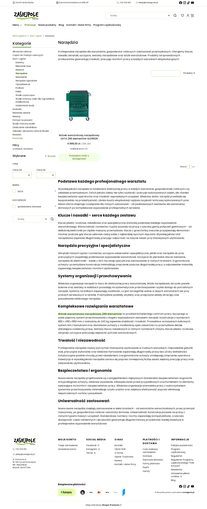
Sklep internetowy (102, 505)
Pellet (18, 91)
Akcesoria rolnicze (22, 51)
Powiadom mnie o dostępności (79, 157)
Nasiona (20, 69)
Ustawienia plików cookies (180, 475)
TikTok (89, 452)
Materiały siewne (21, 112)
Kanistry (20, 62)
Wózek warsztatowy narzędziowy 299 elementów (90, 314)
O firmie (119, 452)
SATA (20, 191)
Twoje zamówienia (68, 445)
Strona (183, 166)
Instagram (92, 449)
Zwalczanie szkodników (25, 127)
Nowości (17, 134)
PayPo (146, 467)
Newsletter (176, 469)
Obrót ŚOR (120, 449)
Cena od (17, 169)
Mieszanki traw (23, 66)
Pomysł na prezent (22, 120)
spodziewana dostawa (29, 206)
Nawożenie (21, 77)
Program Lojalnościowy (178, 451)
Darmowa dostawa (153, 459)
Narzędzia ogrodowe (26, 80)
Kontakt (119, 445)
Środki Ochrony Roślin (24, 123)
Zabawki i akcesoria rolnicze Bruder (31, 130)
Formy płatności (151, 463)
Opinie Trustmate (124, 456)
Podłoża (20, 87)
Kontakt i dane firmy (125, 464)
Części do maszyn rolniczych (28, 55)
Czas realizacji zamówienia (150, 451)
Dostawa (147, 455)
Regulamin (176, 455)
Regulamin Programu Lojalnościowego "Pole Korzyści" (182, 462)
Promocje (18, 138)
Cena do (41, 169)
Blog (173, 480)
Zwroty (146, 471)
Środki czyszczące (25, 95)
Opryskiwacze (23, 84)
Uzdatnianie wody (25, 105)
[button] (175, 15)
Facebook (91, 445)
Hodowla (17, 109)
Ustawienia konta (67, 449)
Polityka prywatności (182, 445)
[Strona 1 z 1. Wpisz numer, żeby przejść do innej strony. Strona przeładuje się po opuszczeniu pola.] (189, 166)
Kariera (118, 460)
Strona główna (19, 36)
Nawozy (17, 116)
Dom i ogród (36, 36)
